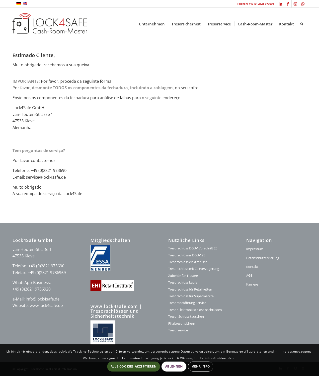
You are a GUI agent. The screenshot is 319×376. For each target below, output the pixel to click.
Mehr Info (200, 366)
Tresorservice (178, 330)
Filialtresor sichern (181, 323)
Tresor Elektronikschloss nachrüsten (195, 309)
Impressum (254, 249)
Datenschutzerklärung (262, 258)
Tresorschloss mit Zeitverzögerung (193, 268)
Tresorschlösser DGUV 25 (186, 255)
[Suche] (302, 24)
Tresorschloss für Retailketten (190, 289)
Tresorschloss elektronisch (187, 262)
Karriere (252, 284)
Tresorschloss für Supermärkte (191, 296)
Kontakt (252, 266)
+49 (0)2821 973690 (46, 266)
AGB (249, 275)
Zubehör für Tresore (183, 275)
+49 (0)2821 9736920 (31, 289)
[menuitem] (152, 24)
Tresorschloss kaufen (183, 282)
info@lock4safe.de (43, 299)
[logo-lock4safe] (49, 24)
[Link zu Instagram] (295, 3)
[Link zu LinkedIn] (280, 3)
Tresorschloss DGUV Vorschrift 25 (192, 248)
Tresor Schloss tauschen (186, 316)
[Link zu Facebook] (287, 3)
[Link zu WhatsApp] (303, 3)
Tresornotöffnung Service (187, 303)
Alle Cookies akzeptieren (134, 366)
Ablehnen (174, 366)
